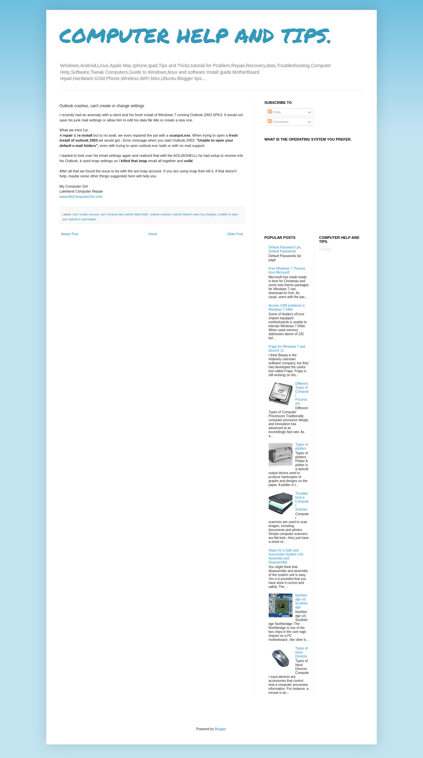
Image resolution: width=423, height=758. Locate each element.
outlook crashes (160, 214)
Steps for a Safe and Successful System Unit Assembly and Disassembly (286, 556)
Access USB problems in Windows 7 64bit (287, 307)
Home (152, 234)
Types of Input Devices (301, 652)
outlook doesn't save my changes (194, 214)
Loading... (326, 249)
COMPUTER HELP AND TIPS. (195, 35)
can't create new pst (86, 214)
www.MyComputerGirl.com (80, 197)
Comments (278, 122)
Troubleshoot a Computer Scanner (302, 501)
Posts (274, 112)
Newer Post (69, 234)
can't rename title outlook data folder (124, 214)
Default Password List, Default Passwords (285, 249)
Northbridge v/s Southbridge (301, 601)
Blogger (220, 729)
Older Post (235, 234)
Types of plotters (301, 446)
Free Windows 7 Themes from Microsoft (287, 270)
